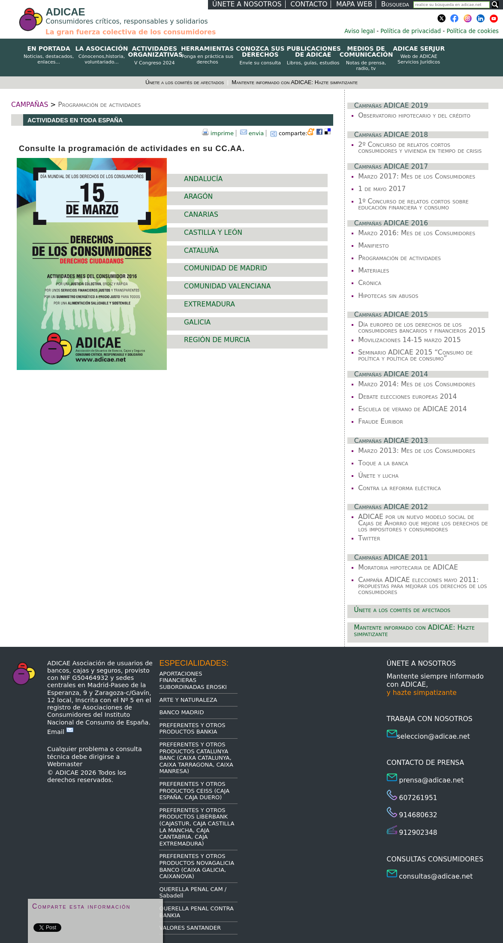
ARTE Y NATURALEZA (188, 700)
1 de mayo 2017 (382, 189)
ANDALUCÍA (203, 179)
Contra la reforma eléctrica (399, 488)
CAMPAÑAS (29, 105)
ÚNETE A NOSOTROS (247, 4)
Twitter (369, 538)
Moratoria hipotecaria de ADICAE (408, 567)
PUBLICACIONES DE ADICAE (312, 55)
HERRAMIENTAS (207, 55)
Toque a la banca (383, 463)
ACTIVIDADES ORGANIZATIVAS (154, 55)
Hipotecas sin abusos (388, 296)
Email (60, 731)
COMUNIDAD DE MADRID (225, 268)
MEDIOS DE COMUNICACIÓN (366, 58)
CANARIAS (201, 214)
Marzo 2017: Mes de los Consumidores (416, 176)
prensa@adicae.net (431, 780)
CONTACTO (308, 4)
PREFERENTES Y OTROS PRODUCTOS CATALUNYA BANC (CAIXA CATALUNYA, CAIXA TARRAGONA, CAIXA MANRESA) (196, 757)
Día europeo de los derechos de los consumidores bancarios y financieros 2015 (421, 327)
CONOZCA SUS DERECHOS (260, 55)
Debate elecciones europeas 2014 (407, 396)
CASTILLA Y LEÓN (213, 233)
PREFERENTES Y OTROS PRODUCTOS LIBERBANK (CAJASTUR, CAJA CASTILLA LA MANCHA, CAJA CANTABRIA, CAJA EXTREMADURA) (196, 827)
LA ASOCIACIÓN (101, 55)
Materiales (373, 270)
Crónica (369, 283)
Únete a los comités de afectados (185, 82)
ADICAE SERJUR (418, 55)
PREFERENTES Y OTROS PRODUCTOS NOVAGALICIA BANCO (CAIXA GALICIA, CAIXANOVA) (196, 866)
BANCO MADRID (181, 712)
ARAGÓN (198, 196)
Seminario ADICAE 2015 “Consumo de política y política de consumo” (415, 355)
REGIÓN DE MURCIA (217, 340)
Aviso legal (359, 31)
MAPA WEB (354, 4)
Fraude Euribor (380, 421)
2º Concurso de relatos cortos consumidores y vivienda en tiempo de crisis (420, 148)
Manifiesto (373, 245)
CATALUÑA (201, 251)
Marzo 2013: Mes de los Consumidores (416, 451)
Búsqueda (395, 4)
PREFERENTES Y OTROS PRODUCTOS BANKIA (192, 728)
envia (256, 133)
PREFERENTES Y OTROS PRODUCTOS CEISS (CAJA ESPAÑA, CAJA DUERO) (194, 790)
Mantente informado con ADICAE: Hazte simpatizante (295, 82)
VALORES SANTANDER (190, 928)
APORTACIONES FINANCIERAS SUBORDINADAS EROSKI (192, 680)
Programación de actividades (99, 105)
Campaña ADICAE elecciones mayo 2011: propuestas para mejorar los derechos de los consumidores (422, 586)
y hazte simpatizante (422, 693)
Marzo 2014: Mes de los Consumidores (416, 384)
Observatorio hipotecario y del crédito (414, 115)
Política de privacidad (410, 31)
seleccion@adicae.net (433, 736)
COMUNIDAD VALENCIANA (227, 286)
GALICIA (197, 322)
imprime (222, 133)
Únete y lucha (378, 475)
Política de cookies (472, 31)
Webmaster (64, 764)
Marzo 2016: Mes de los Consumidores (416, 233)
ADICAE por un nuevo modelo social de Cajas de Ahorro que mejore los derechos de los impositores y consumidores (423, 523)
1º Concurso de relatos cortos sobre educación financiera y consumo (413, 204)
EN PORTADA (48, 55)
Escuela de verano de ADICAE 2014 (412, 409)
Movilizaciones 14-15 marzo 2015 (409, 340)
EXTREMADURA (209, 304)
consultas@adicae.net (436, 876)
